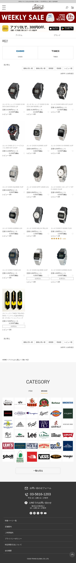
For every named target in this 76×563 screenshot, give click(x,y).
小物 (23, 360)
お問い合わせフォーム (40, 488)
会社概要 (8, 551)
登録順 (59, 68)
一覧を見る (38, 471)
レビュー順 (68, 68)
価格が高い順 (40, 68)
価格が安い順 (28, 68)
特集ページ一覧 (11, 521)
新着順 (51, 68)
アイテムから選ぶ (14, 360)
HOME (4, 360)
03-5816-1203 (38, 495)
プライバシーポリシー (13, 539)
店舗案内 (8, 527)
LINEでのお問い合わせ (39, 505)
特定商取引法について (13, 545)
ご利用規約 (9, 533)
